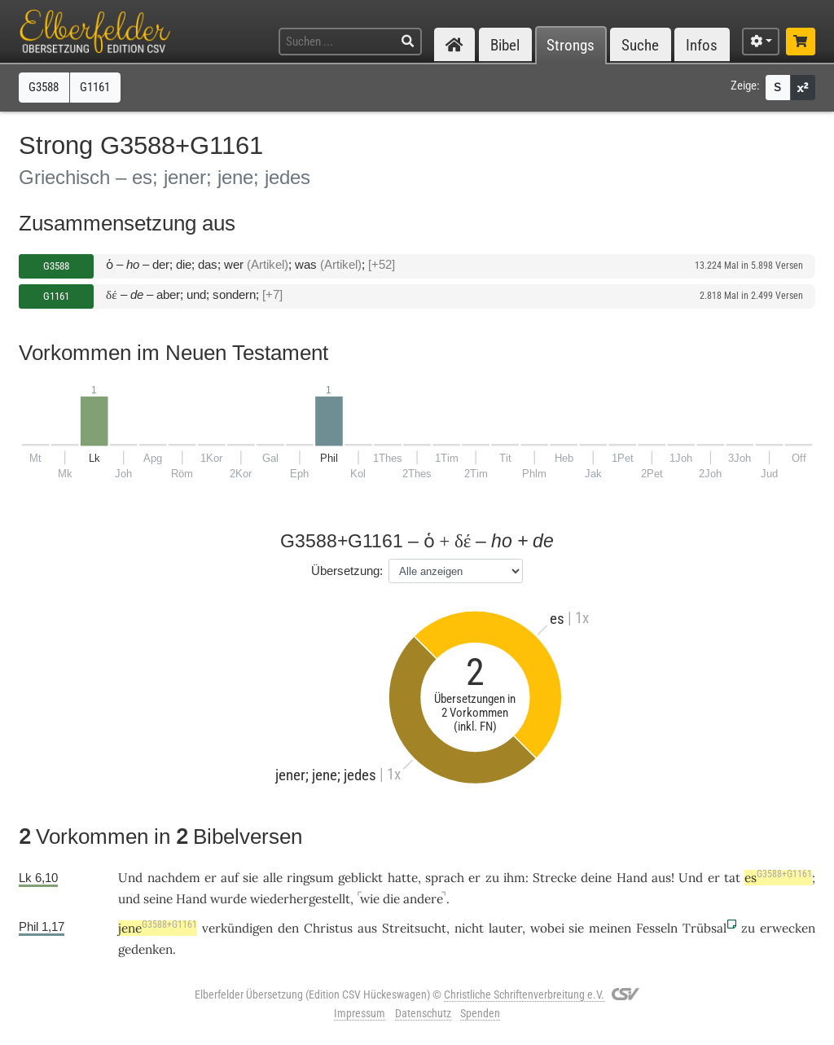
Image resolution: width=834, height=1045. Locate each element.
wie (370, 899)
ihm (514, 877)
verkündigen (237, 928)
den (288, 928)
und (129, 899)
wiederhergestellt (300, 899)
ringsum (310, 877)
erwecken (787, 928)
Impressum (359, 1013)
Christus (328, 928)
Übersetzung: (347, 570)
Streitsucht (414, 928)
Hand (632, 877)
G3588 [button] (44, 87)
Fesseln (657, 928)
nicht (469, 928)
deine (596, 877)
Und (690, 877)
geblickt (360, 877)
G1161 (56, 296)
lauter (505, 928)
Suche (640, 45)
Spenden (480, 1013)
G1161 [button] (95, 87)
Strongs (570, 45)
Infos (702, 45)
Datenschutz (423, 1013)
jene (157, 928)
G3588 (56, 266)
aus (661, 877)
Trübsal (704, 928)
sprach (444, 877)
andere (423, 899)
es (778, 877)
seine (158, 899)
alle (273, 877)
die (391, 899)
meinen (610, 928)
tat (732, 877)
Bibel (505, 45)
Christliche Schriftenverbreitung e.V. (524, 994)
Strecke (555, 877)
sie (250, 877)
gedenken (145, 949)
